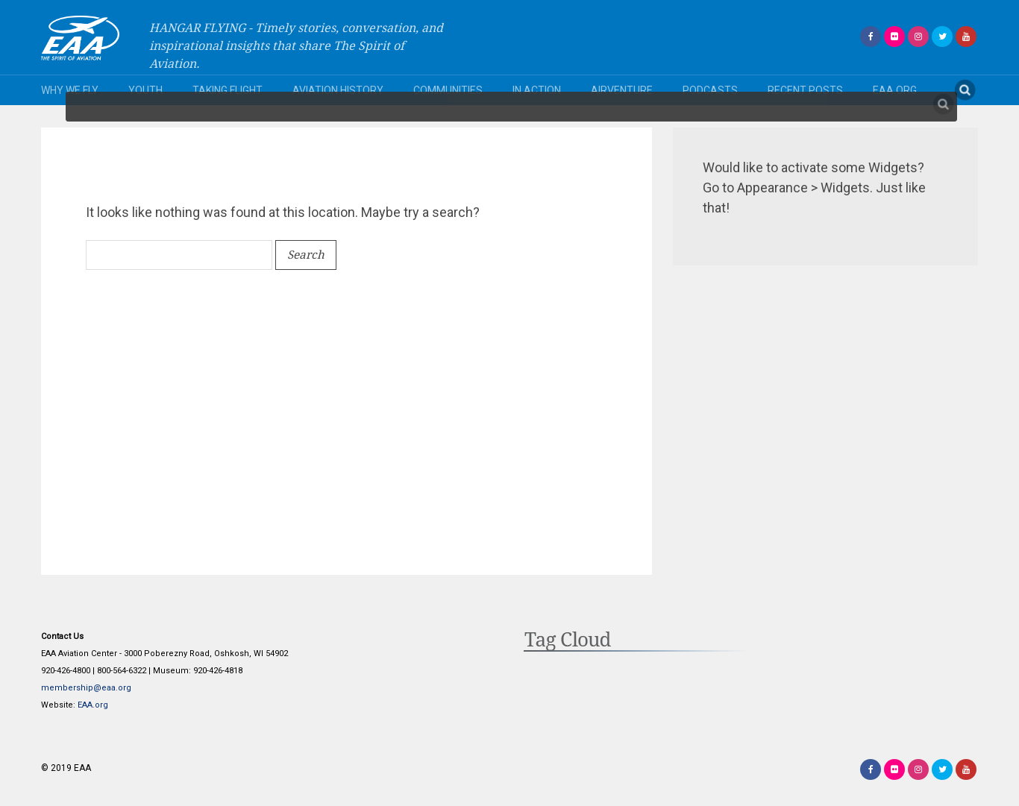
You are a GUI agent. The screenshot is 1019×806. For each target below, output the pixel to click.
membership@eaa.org (86, 688)
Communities (448, 90)
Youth (145, 90)
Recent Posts (805, 90)
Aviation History (337, 90)
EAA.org (895, 90)
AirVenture (622, 90)
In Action (536, 90)
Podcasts (710, 90)
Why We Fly (69, 90)
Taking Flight (227, 90)
